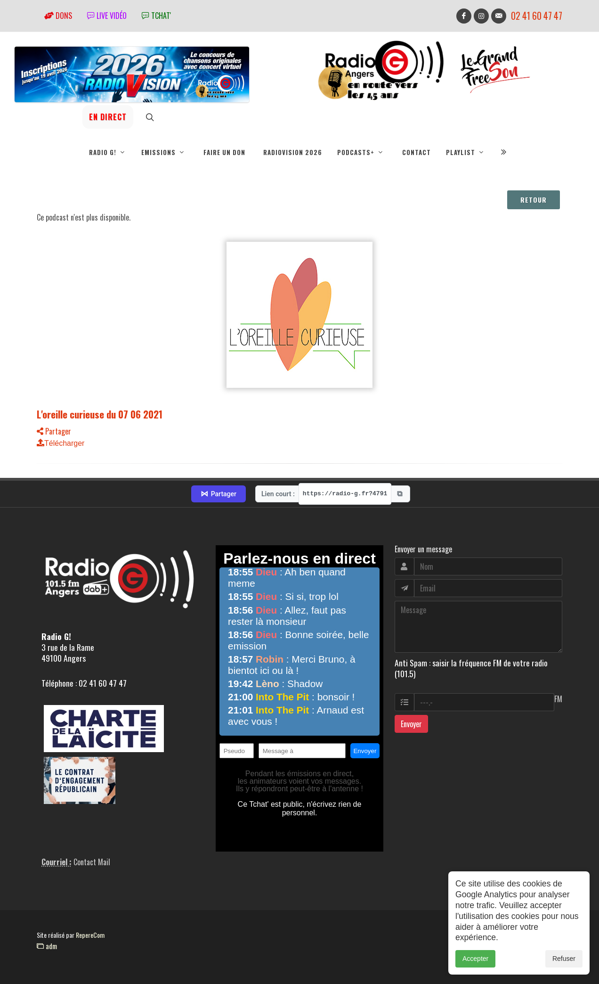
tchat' (156, 15)
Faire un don (224, 152)
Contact (416, 152)
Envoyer (411, 724)
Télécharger (60, 443)
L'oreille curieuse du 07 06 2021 (99, 414)
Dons (58, 15)
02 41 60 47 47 (536, 16)
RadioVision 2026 (292, 152)
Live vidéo (107, 15)
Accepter (475, 969)
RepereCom (90, 935)
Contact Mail (91, 862)
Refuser (563, 969)
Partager (54, 431)
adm (47, 946)
